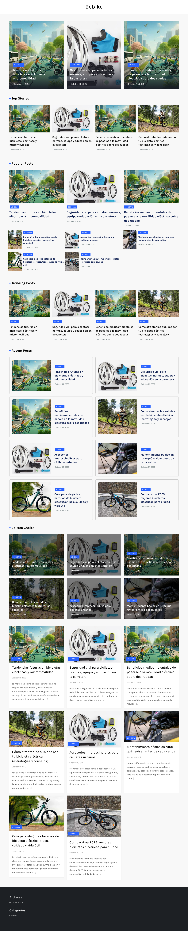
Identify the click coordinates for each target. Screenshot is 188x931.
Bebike (94, 6)
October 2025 (16, 902)
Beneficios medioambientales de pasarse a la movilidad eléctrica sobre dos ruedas (149, 74)
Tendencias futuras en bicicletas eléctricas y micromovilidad (29, 74)
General (18, 65)
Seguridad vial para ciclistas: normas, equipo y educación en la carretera (92, 74)
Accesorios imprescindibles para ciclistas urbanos (68, 458)
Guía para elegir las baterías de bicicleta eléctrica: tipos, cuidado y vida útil (43, 261)
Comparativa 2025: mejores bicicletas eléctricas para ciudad (155, 498)
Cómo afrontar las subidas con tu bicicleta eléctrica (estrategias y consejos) (157, 140)
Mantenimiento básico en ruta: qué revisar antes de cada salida (157, 458)
